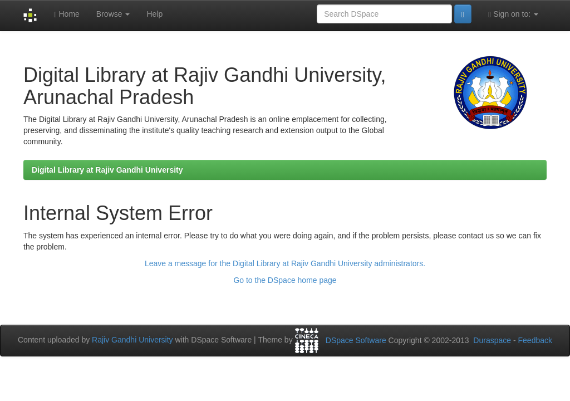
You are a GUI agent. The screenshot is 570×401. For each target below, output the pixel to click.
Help (154, 13)
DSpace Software (356, 340)
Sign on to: (513, 14)
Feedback (535, 340)
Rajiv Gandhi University (132, 339)
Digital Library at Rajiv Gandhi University (107, 169)
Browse (113, 13)
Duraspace (492, 340)
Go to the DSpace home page (284, 280)
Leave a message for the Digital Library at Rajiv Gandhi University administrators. (285, 263)
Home (66, 14)
